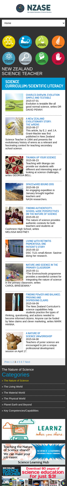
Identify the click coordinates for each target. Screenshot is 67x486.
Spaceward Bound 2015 (40, 184)
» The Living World (12, 386)
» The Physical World (13, 398)
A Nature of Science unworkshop (39, 335)
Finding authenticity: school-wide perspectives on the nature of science (42, 211)
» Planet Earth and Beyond (17, 404)
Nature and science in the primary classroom (42, 266)
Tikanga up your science (41, 157)
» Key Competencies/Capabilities (20, 410)
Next (27, 362)
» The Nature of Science (15, 380)
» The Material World (13, 392)
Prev (7, 362)
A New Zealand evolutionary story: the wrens (38, 121)
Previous (4, 428)
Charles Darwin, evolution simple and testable (43, 96)
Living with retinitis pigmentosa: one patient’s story (38, 244)
